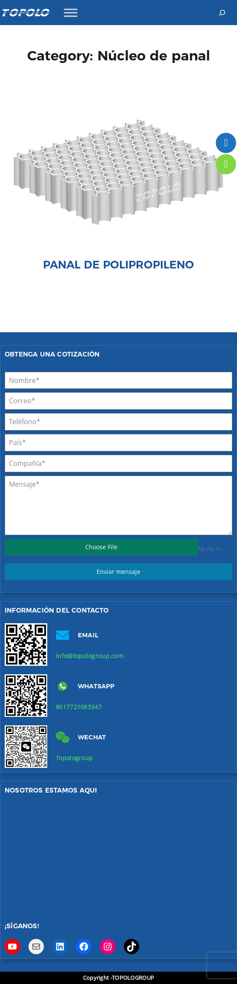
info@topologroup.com (89, 656)
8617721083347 (79, 707)
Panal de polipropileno (118, 264)
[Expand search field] (222, 12)
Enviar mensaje (118, 572)
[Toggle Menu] (70, 13)
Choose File (101, 547)
